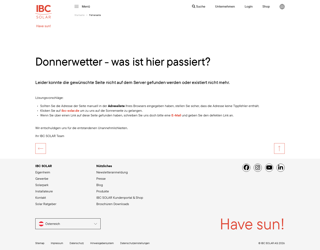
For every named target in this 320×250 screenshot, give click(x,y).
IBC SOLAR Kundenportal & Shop (119, 197)
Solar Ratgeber (45, 204)
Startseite (79, 15)
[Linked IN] (281, 168)
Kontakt (40, 197)
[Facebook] (246, 168)
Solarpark (41, 185)
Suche (198, 6)
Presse (101, 178)
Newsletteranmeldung (112, 172)
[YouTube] (269, 168)
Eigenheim (42, 172)
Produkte (102, 191)
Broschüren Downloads (112, 204)
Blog (99, 185)
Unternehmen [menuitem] (225, 6)
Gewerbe (41, 178)
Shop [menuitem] (266, 6)
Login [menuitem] (249, 6)
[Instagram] (258, 168)
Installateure (44, 191)
